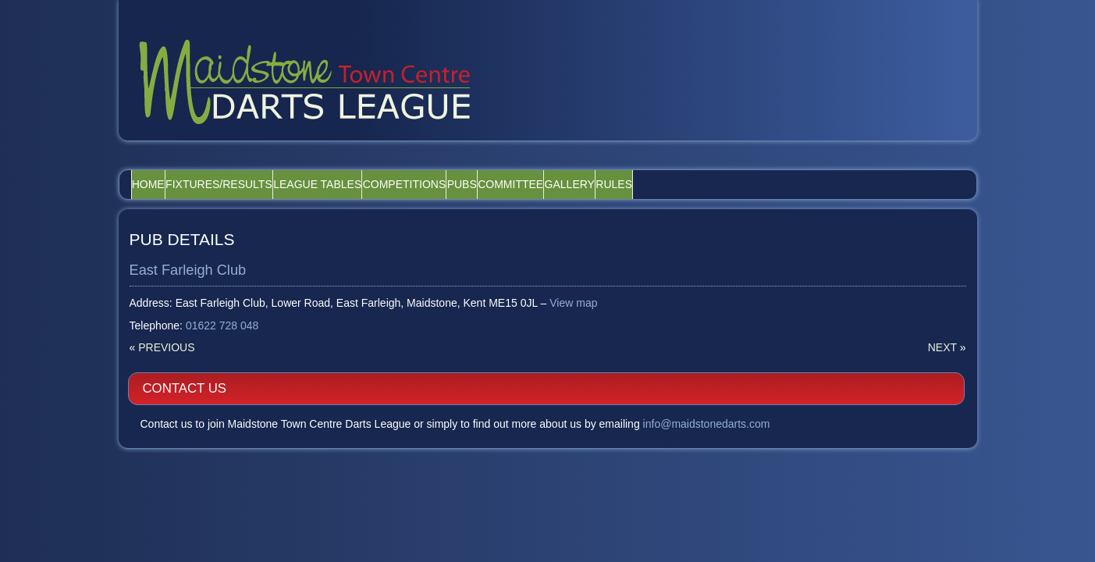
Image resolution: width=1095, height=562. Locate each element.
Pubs (559, 166)
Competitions (479, 166)
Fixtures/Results (251, 166)
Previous (167, 329)
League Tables (371, 166)
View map (574, 285)
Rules (775, 166)
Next (664, 329)
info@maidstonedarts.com (840, 284)
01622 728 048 (223, 308)
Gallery (709, 166)
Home (159, 166)
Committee (629, 166)
